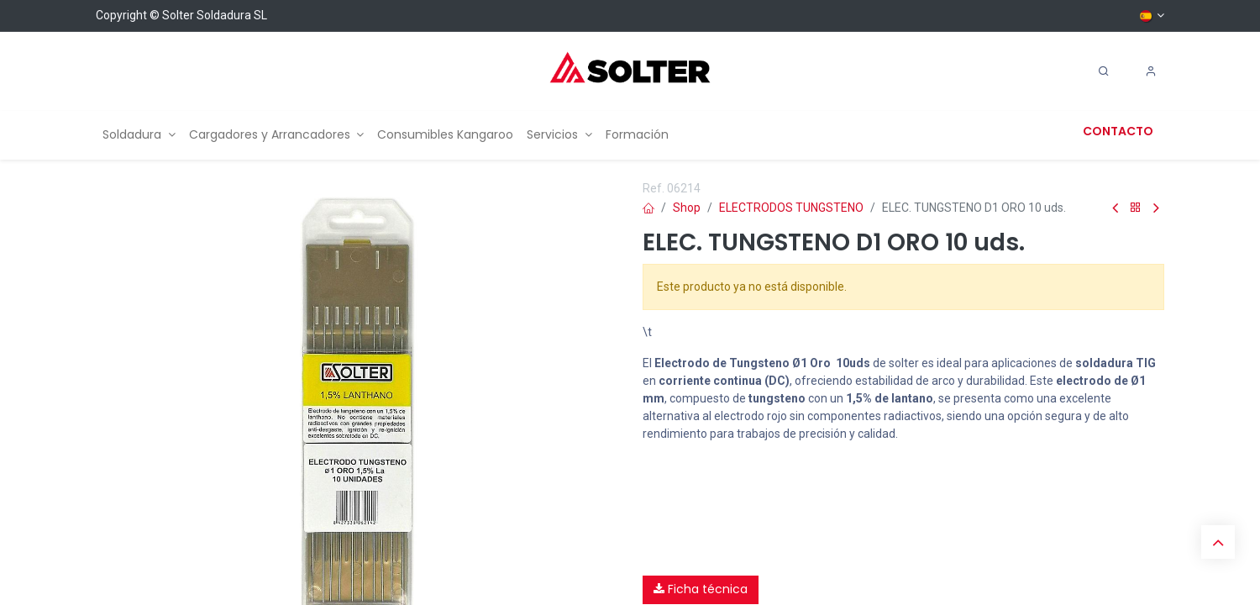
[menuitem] (139, 134)
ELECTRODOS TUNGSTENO (791, 207)
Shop (687, 207)
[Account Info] (1150, 71)
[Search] (1103, 71)
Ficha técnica (701, 589)
